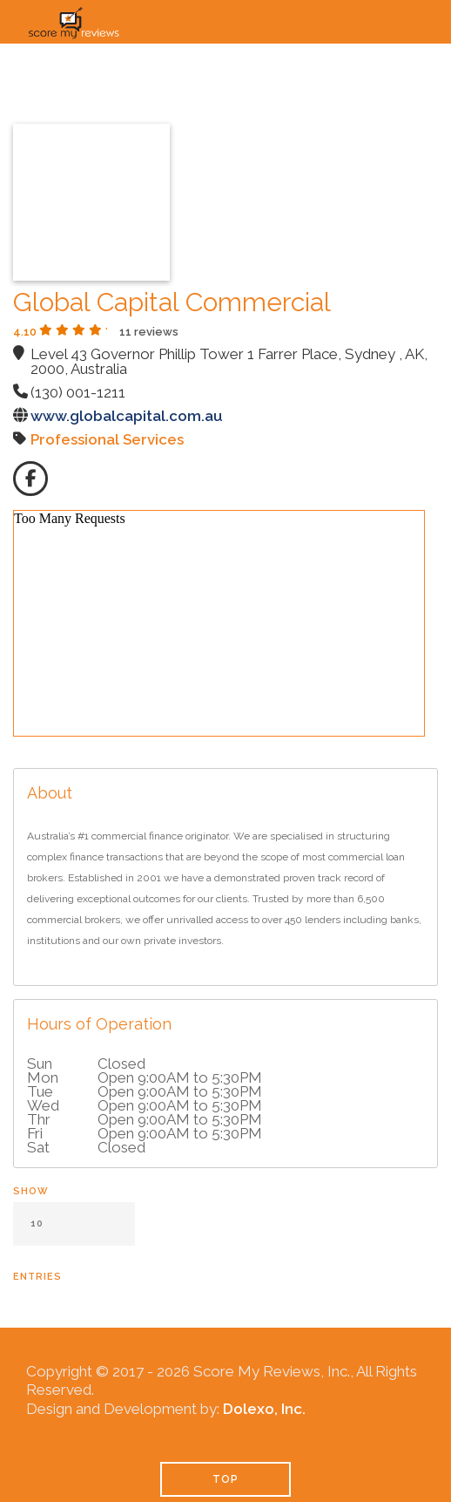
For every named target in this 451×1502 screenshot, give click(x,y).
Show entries (74, 1234)
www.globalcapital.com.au (126, 416)
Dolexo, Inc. (264, 1408)
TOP (225, 1479)
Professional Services (107, 439)
